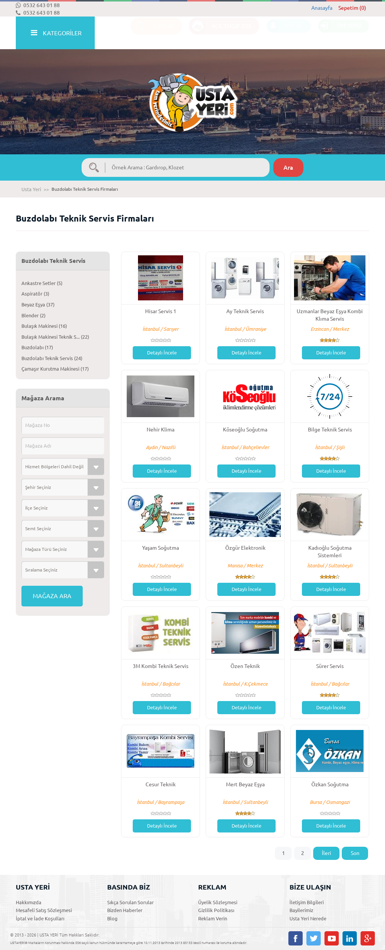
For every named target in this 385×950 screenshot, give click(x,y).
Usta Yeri (31, 189)
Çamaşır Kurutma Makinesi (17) (55, 368)
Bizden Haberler (124, 910)
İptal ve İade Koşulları (40, 918)
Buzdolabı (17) (37, 347)
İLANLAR (152, 33)
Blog (112, 918)
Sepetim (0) (352, 8)
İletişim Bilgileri (307, 902)
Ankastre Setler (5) (41, 283)
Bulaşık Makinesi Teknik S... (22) (55, 336)
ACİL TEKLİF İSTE (220, 33)
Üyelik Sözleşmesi (217, 902)
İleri (326, 853)
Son (355, 853)
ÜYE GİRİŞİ (340, 33)
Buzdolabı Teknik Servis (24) (51, 358)
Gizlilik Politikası (216, 910)
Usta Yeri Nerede (308, 918)
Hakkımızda (28, 902)
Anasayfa (321, 8)
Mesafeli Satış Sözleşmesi (44, 910)
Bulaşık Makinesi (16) (44, 326)
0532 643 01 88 (38, 5)
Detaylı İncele (162, 352)
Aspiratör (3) (35, 293)
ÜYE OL (285, 33)
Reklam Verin (212, 918)
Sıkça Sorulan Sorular (130, 902)
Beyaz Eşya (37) (38, 304)
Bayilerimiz (301, 910)
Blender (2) (33, 315)
